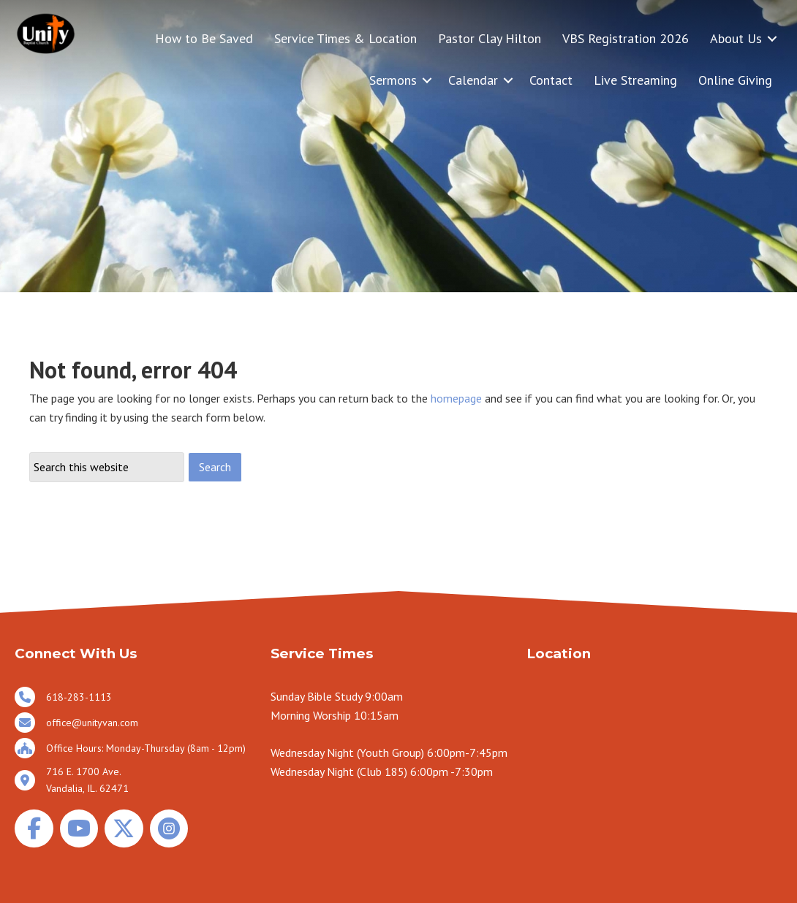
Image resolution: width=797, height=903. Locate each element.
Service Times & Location (345, 38)
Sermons (393, 80)
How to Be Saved (204, 38)
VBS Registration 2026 (625, 38)
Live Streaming (635, 80)
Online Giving (735, 80)
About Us (736, 38)
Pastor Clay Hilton (489, 38)
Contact (551, 80)
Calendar (473, 80)
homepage (456, 398)
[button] (772, 38)
